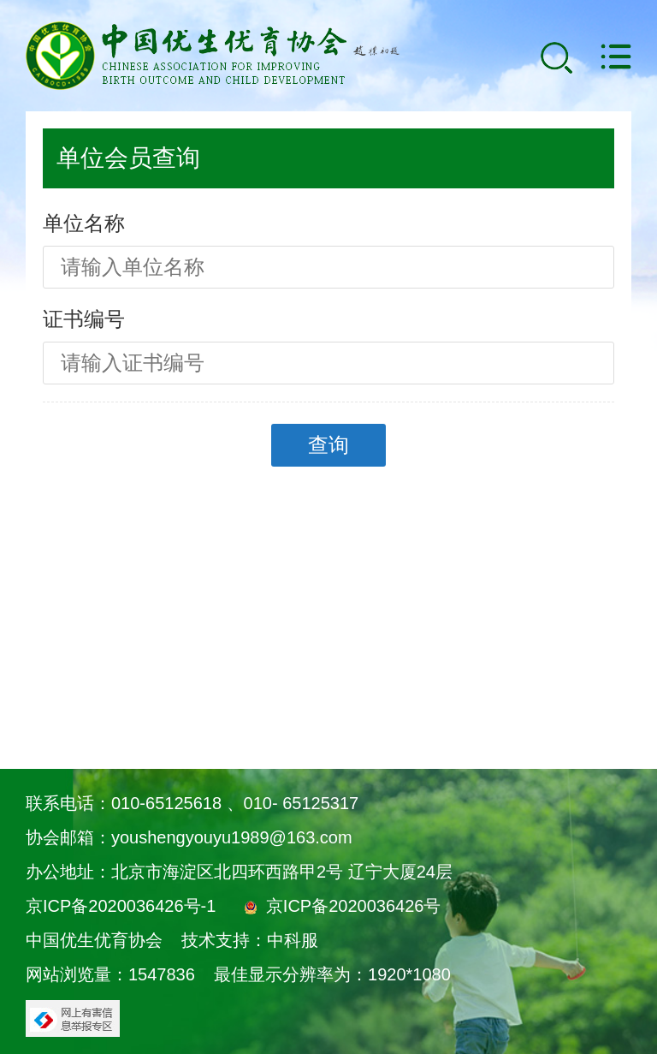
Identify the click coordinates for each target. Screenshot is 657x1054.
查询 (328, 444)
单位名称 (84, 223)
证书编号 (84, 318)
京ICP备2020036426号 (353, 905)
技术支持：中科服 (249, 940)
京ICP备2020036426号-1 (121, 905)
